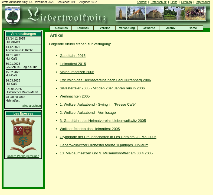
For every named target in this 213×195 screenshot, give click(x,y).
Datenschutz (158, 2)
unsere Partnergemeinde (23, 156)
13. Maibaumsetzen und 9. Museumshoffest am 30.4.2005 (106, 153)
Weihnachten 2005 (75, 96)
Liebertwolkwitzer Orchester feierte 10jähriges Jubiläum (104, 145)
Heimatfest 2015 (73, 64)
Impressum (203, 2)
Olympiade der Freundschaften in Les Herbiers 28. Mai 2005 (108, 137)
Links (174, 2)
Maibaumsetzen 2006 (77, 72)
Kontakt (141, 2)
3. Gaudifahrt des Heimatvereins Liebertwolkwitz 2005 (103, 121)
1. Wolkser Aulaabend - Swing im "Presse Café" (98, 104)
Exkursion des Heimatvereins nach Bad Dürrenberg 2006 (105, 80)
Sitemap (186, 2)
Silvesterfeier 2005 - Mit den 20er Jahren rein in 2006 (102, 88)
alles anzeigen (31, 105)
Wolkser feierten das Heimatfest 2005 (90, 129)
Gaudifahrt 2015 (73, 56)
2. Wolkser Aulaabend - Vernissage (88, 112)
